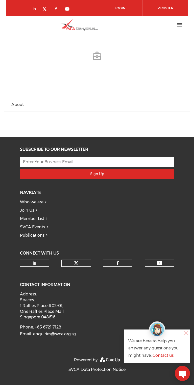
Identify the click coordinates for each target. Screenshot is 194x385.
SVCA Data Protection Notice (97, 369)
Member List (32, 218)
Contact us (163, 355)
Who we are (31, 202)
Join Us (27, 210)
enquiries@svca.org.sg (54, 334)
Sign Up (97, 174)
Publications (32, 235)
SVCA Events (32, 227)
